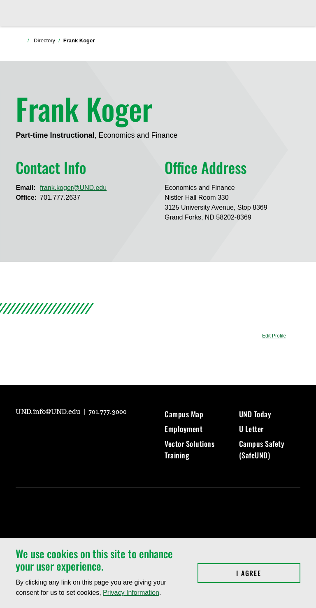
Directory (44, 40)
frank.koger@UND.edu (73, 187)
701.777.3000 (107, 412)
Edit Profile (274, 336)
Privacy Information (131, 592)
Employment (183, 428)
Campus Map (184, 414)
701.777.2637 (60, 197)
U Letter (251, 428)
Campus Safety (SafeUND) (262, 449)
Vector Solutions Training (189, 449)
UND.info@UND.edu (49, 412)
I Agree (268, 573)
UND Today (255, 414)
